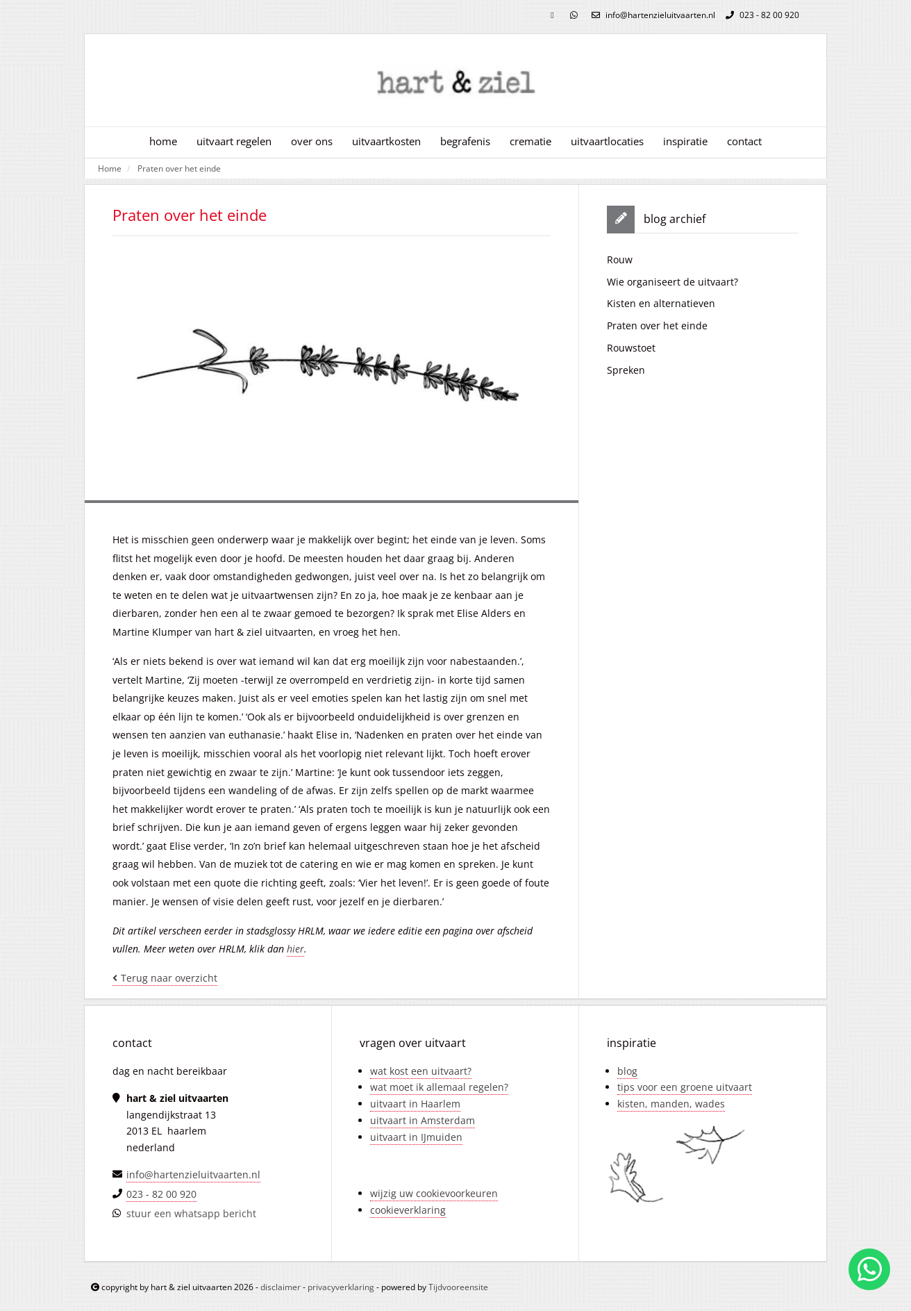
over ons (312, 141)
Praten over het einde (179, 168)
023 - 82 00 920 (760, 15)
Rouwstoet (631, 347)
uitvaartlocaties (607, 141)
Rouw (620, 259)
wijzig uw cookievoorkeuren (434, 1193)
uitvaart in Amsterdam (422, 1120)
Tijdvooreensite (458, 1287)
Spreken (626, 370)
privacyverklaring (341, 1287)
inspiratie (685, 141)
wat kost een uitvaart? (420, 1071)
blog (627, 1071)
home (163, 141)
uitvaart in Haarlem (415, 1103)
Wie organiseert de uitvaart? (672, 281)
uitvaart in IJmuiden (416, 1137)
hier (295, 948)
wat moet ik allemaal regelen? (439, 1087)
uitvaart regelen (234, 141)
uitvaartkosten (386, 141)
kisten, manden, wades (671, 1103)
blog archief (674, 218)
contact (744, 141)
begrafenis (465, 141)
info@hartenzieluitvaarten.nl (651, 15)
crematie (530, 141)
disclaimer (280, 1287)
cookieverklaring (408, 1210)
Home (110, 168)
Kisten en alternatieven (661, 303)
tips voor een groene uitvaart (684, 1087)
